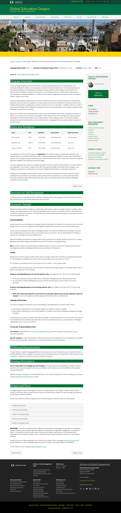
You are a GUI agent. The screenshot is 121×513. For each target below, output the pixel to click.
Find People (88, 505)
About (82, 505)
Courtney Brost (99, 84)
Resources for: (75, 1)
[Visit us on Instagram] (92, 489)
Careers (77, 505)
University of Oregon (55, 508)
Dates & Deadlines (23, 74)
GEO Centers (36, 482)
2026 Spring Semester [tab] (19, 418)
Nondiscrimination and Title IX (48, 505)
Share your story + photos (17, 485)
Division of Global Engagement (41, 470)
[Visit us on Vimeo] (89, 489)
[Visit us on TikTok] (98, 489)
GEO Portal (67, 17)
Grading (90, 132)
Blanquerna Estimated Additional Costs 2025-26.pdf (97, 158)
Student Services (93, 138)
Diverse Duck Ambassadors (40, 493)
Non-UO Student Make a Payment (65, 493)
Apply (93, 1)
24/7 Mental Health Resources (18, 482)
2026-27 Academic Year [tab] (20, 414)
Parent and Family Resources (64, 489)
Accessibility (61, 505)
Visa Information (93, 141)
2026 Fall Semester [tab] (18, 405)
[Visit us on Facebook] (81, 489)
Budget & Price (34, 74)
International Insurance (16, 487)
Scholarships (55, 17)
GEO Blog (105, 17)
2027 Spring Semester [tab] (19, 410)
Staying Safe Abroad (16, 484)
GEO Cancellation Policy (38, 447)
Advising (27, 17)
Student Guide (40, 17)
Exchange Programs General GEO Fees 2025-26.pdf (97, 154)
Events (79, 17)
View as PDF (16, 453)
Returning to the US (15, 491)
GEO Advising (59, 482)
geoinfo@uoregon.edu (71, 440)
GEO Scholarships (38, 489)
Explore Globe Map (38, 495)
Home (12, 61)
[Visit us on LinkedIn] (95, 489)
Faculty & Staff (91, 17)
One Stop (88, 1)
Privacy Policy (70, 505)
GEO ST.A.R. (13, 489)
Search (105, 1)
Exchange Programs (38, 487)
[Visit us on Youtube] (86, 489)
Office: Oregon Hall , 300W (87, 473)
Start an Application (98, 94)
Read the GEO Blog (38, 491)
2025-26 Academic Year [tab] (20, 423)
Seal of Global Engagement (41, 497)
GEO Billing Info (60, 487)
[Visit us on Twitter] (83, 489)
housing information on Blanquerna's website (24, 377)
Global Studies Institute (39, 472)
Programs (16, 17)
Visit (97, 1)
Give (101, 1)
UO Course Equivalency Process (41, 332)
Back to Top (77, 186)
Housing (91, 134)
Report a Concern (34, 505)
